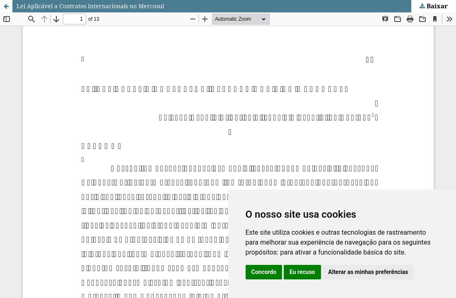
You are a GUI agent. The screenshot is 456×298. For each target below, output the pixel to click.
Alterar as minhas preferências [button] (368, 272)
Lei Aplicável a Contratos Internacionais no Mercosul (90, 6)
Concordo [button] (264, 272)
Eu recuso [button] (302, 272)
